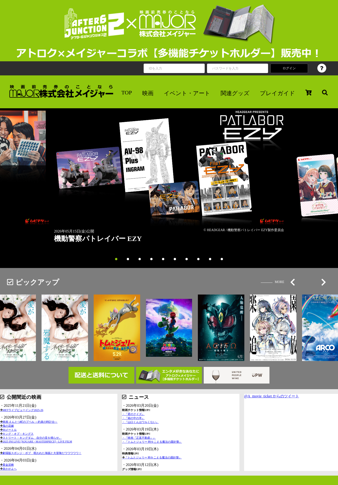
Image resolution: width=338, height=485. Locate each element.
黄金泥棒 (8, 464)
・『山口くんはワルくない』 (140, 422)
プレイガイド (277, 93)
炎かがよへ (10, 468)
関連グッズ (235, 93)
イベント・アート (187, 93)
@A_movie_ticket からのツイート (271, 396)
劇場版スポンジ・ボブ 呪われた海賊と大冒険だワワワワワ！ (42, 453)
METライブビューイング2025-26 (23, 410)
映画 (148, 93)
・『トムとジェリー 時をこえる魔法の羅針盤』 (152, 441)
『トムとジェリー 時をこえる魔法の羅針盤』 (153, 457)
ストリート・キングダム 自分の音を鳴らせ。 (32, 437)
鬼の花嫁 (8, 425)
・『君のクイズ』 (133, 414)
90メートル (10, 429)
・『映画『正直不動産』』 (139, 437)
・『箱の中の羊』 (133, 418)
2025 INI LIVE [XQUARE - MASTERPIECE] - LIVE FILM (37, 441)
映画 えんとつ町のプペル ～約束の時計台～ (30, 421)
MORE (279, 282)
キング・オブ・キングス (18, 433)
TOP (126, 92)
